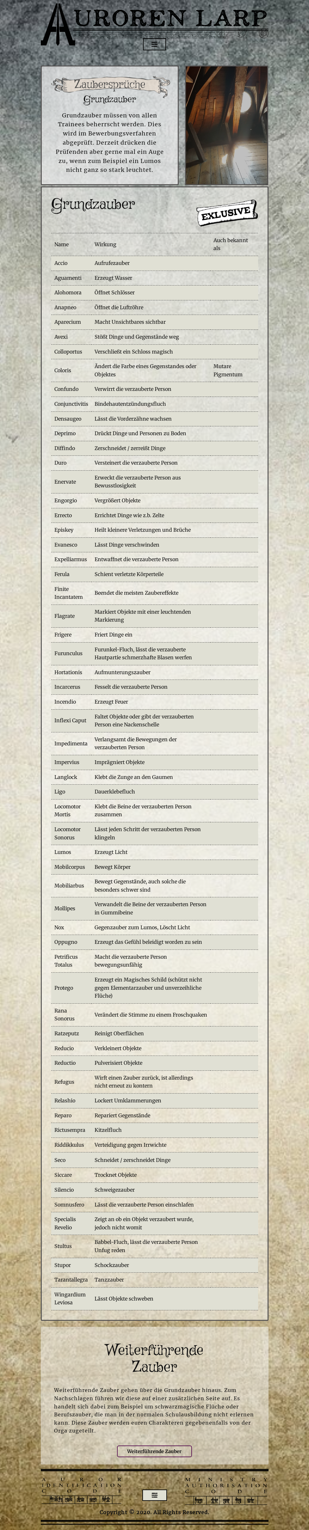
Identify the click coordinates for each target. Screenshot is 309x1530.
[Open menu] (154, 44)
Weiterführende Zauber (154, 1451)
